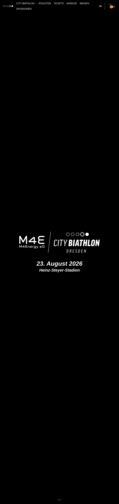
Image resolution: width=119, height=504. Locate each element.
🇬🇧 (100, 6)
